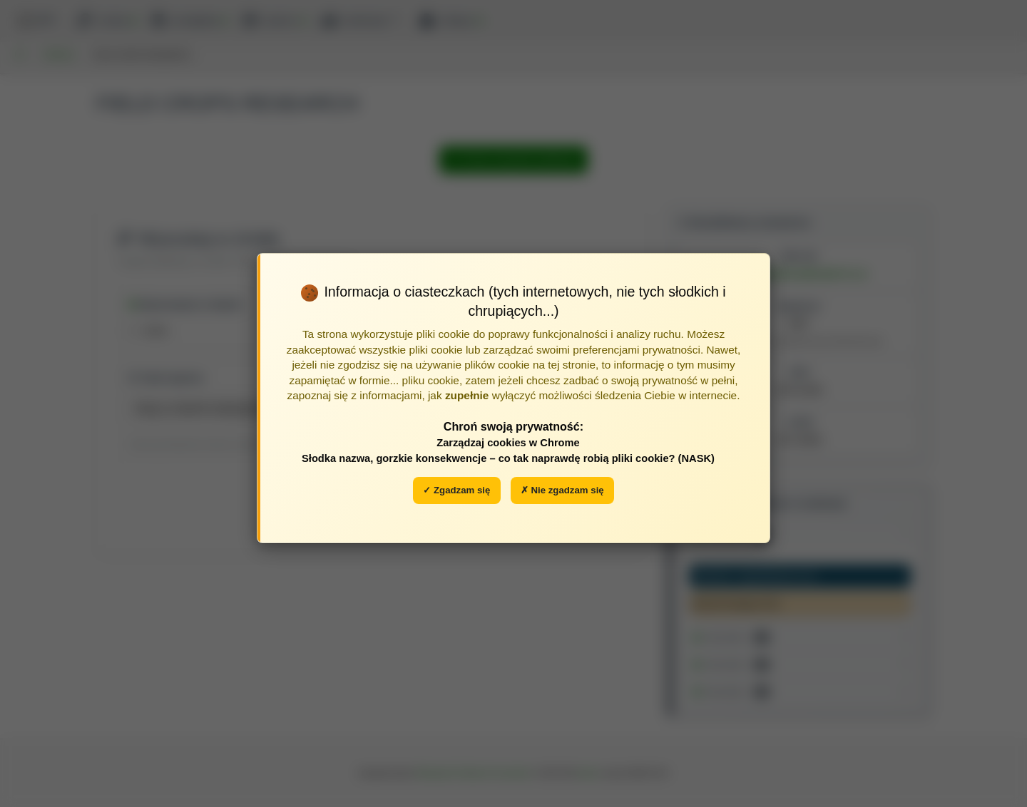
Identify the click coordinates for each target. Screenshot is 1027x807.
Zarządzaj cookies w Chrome (508, 442)
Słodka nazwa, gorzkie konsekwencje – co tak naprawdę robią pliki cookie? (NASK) (508, 458)
